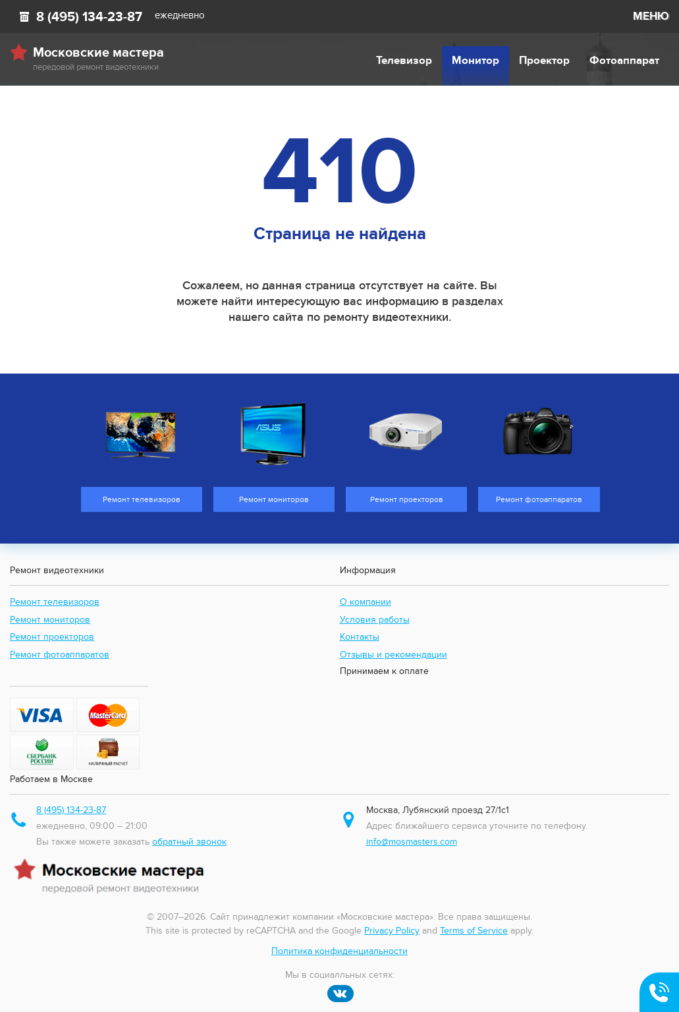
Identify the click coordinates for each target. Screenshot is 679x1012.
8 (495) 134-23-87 (89, 17)
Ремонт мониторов (50, 619)
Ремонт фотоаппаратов (59, 654)
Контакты (359, 636)
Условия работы (375, 619)
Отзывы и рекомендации (393, 654)
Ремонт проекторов (52, 636)
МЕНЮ (651, 16)
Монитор (475, 60)
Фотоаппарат (624, 60)
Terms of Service (474, 930)
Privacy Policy (392, 930)
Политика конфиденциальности (339, 951)
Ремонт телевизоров (54, 601)
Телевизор (404, 60)
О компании (365, 601)
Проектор (544, 60)
